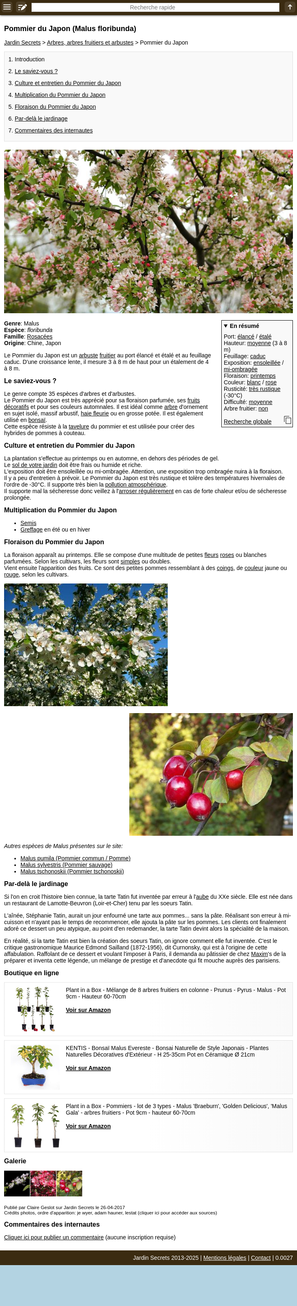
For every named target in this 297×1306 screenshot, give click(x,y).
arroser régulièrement (146, 491)
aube (202, 896)
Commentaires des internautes (54, 130)
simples (130, 561)
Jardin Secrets (22, 42)
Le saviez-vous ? (36, 71)
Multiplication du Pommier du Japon (60, 95)
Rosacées (39, 336)
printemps (262, 376)
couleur (254, 568)
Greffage (31, 529)
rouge (11, 574)
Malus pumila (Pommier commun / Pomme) (75, 858)
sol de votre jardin (34, 465)
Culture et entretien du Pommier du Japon (68, 83)
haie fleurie (95, 413)
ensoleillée (266, 362)
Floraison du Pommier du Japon (55, 106)
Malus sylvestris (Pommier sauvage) (66, 865)
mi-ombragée (240, 369)
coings (225, 568)
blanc (254, 382)
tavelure (79, 426)
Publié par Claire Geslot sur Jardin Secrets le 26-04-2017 (64, 1207)
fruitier (107, 355)
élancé (245, 336)
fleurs (211, 555)
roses (227, 555)
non (263, 408)
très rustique (264, 389)
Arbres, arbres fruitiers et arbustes (90, 42)
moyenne (259, 343)
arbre (171, 407)
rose (271, 382)
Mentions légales (224, 1257)
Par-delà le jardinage (41, 118)
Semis (28, 523)
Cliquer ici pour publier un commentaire (54, 1237)
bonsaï (36, 420)
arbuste (88, 355)
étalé (265, 336)
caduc (258, 356)
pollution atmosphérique (135, 484)
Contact (261, 1257)
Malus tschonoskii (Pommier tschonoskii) (72, 871)
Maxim (259, 954)
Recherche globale (248, 421)
